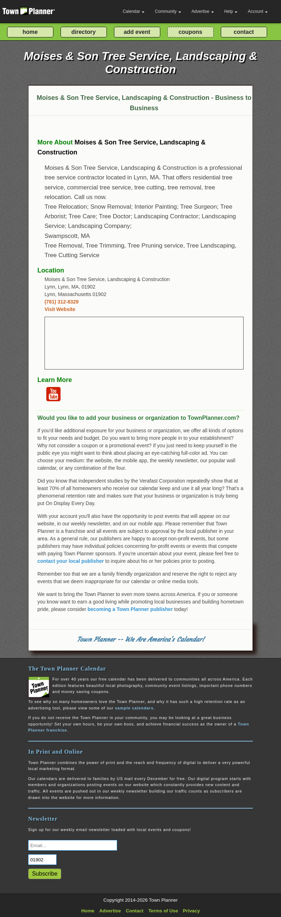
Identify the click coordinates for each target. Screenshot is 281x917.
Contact (135, 910)
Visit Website (60, 309)
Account (258, 11)
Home (87, 910)
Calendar (134, 11)
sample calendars (134, 708)
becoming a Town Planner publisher (130, 609)
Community (168, 11)
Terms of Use (163, 910)
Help (231, 11)
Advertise (203, 11)
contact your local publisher (70, 561)
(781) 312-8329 (62, 302)
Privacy (191, 910)
